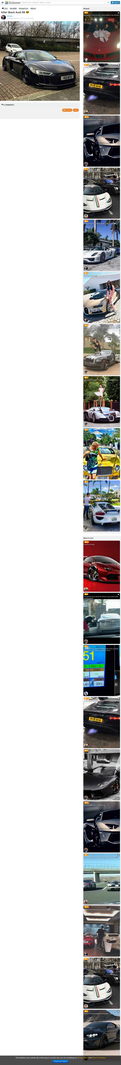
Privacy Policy (83, 1058)
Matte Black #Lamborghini (92, 753)
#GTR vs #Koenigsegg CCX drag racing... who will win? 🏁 (100, 857)
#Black (33, 8)
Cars (5, 8)
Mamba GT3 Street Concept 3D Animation (96, 1014)
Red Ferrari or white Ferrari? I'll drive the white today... (100, 909)
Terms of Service (98, 1058)
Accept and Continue (60, 1061)
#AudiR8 (13, 8)
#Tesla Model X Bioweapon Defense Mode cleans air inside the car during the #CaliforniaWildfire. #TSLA (101, 649)
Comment (67, 110)
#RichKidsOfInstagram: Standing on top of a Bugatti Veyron (101, 380)
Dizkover (13, 3)
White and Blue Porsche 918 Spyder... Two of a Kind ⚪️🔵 (100, 223)
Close (76, 110)
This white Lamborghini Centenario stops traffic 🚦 (99, 171)
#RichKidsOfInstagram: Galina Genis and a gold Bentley (100, 432)
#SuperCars (23, 8)
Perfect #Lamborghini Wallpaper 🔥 (94, 119)
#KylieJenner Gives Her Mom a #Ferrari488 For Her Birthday (101, 15)
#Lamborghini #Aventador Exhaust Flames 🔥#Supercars (101, 67)
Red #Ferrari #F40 (89, 544)
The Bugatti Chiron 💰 (90, 276)
